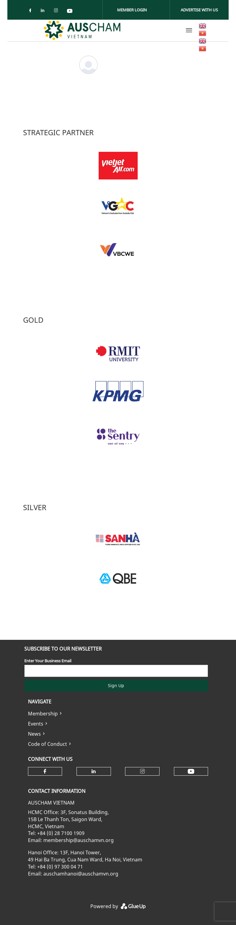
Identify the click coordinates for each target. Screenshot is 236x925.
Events (35, 723)
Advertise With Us (199, 10)
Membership (43, 713)
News (34, 733)
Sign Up (116, 685)
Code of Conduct (47, 744)
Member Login (132, 10)
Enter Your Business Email (47, 660)
